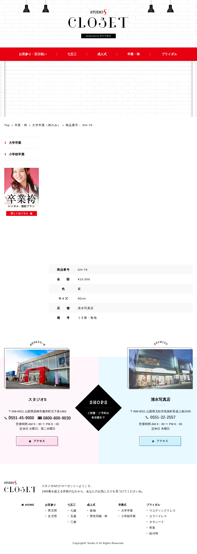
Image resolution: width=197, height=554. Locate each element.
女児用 (52, 516)
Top (7, 125)
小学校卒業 (16, 154)
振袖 (93, 510)
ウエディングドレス (162, 510)
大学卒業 (15, 142)
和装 (152, 527)
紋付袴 (153, 533)
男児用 (52, 510)
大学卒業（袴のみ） (46, 125)
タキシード (156, 521)
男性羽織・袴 (98, 516)
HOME (27, 504)
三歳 (73, 521)
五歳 (73, 516)
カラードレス (158, 516)
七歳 (73, 510)
